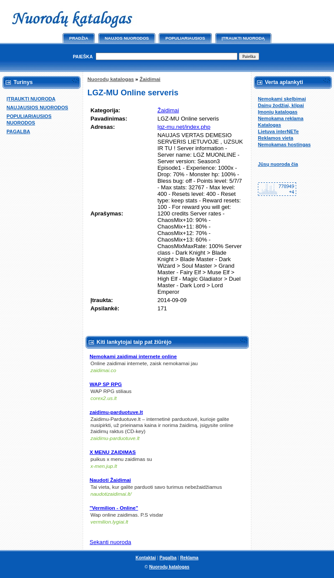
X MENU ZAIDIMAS (113, 452)
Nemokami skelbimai (282, 98)
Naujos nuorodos (127, 38)
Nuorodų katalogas (110, 79)
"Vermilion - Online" (114, 508)
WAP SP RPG (106, 384)
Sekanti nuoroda (110, 542)
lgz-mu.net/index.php (183, 127)
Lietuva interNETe (278, 131)
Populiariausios (185, 38)
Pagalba (168, 557)
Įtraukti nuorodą (243, 38)
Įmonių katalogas (277, 111)
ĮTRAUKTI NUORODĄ (31, 98)
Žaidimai (150, 79)
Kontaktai (146, 557)
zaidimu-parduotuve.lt (116, 412)
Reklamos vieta (275, 138)
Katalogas (269, 125)
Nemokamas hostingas (284, 144)
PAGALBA (18, 131)
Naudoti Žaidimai (110, 480)
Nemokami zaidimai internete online (133, 356)
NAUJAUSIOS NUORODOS (37, 107)
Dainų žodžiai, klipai (281, 105)
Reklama (189, 557)
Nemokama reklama (281, 118)
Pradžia (78, 38)
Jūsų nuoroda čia (278, 164)
